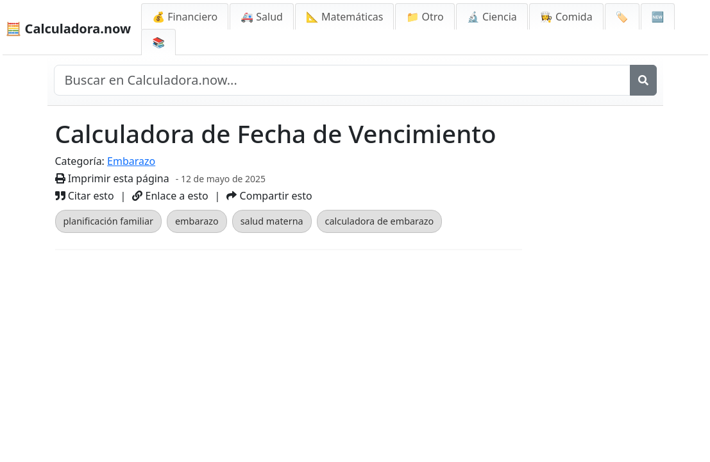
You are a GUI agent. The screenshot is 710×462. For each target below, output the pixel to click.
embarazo (197, 221)
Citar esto (84, 196)
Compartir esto (269, 196)
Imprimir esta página (112, 178)
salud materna (272, 221)
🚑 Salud (262, 17)
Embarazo (131, 161)
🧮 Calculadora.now (68, 28)
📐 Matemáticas (345, 17)
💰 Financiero (184, 17)
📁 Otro (424, 17)
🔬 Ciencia (492, 17)
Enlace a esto (170, 196)
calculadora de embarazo (379, 221)
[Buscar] (643, 80)
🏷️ (622, 17)
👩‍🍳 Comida (566, 17)
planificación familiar (108, 221)
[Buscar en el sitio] (342, 80)
